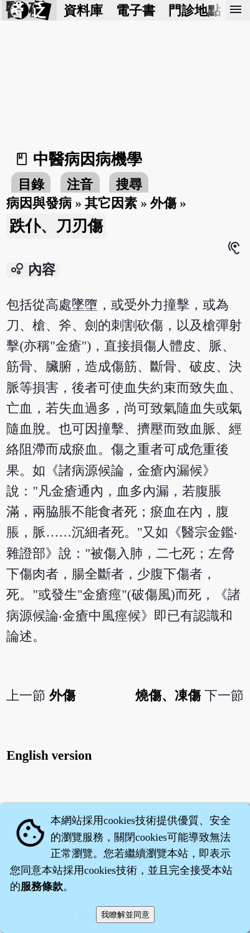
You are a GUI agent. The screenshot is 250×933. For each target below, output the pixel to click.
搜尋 (129, 184)
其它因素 (111, 203)
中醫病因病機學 (87, 159)
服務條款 (42, 886)
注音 (80, 184)
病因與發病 (39, 203)
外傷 (163, 203)
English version (49, 755)
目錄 (31, 184)
